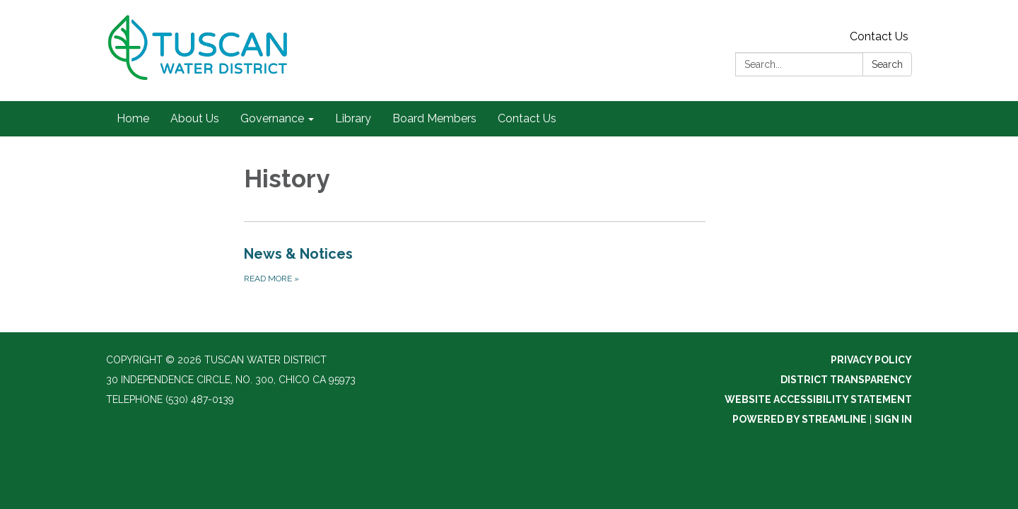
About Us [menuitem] (194, 118)
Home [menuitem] (133, 118)
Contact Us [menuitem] (527, 118)
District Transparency (846, 379)
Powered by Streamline (799, 419)
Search (887, 64)
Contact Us (879, 36)
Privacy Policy (871, 359)
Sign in (893, 419)
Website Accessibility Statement (818, 399)
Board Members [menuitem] (434, 118)
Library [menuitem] (353, 118)
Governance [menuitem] (272, 118)
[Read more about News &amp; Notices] (475, 264)
